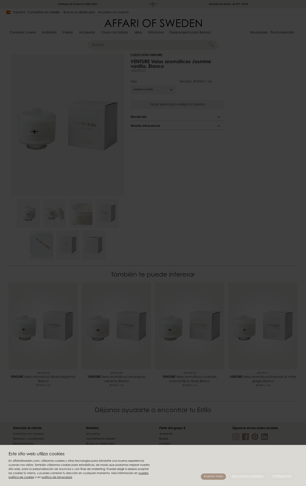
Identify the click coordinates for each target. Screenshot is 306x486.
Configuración (281, 476)
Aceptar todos (213, 476)
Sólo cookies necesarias (247, 476)
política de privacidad (57, 477)
